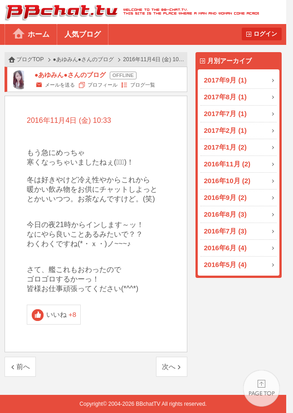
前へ (23, 366)
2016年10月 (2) (227, 181)
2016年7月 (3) (225, 231)
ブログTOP (30, 59)
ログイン (265, 33)
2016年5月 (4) (225, 264)
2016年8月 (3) (225, 214)
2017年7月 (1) (225, 113)
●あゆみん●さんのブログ (83, 59)
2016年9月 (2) (225, 197)
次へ (169, 366)
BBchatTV (129, 12)
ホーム (38, 34)
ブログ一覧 (142, 84)
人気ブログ (82, 34)
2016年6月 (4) (225, 248)
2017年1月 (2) (225, 147)
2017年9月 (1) (225, 80)
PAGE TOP (261, 388)
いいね (61, 314)
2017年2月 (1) (225, 130)
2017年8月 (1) (225, 97)
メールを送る (60, 84)
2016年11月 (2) (227, 164)
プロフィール (102, 84)
